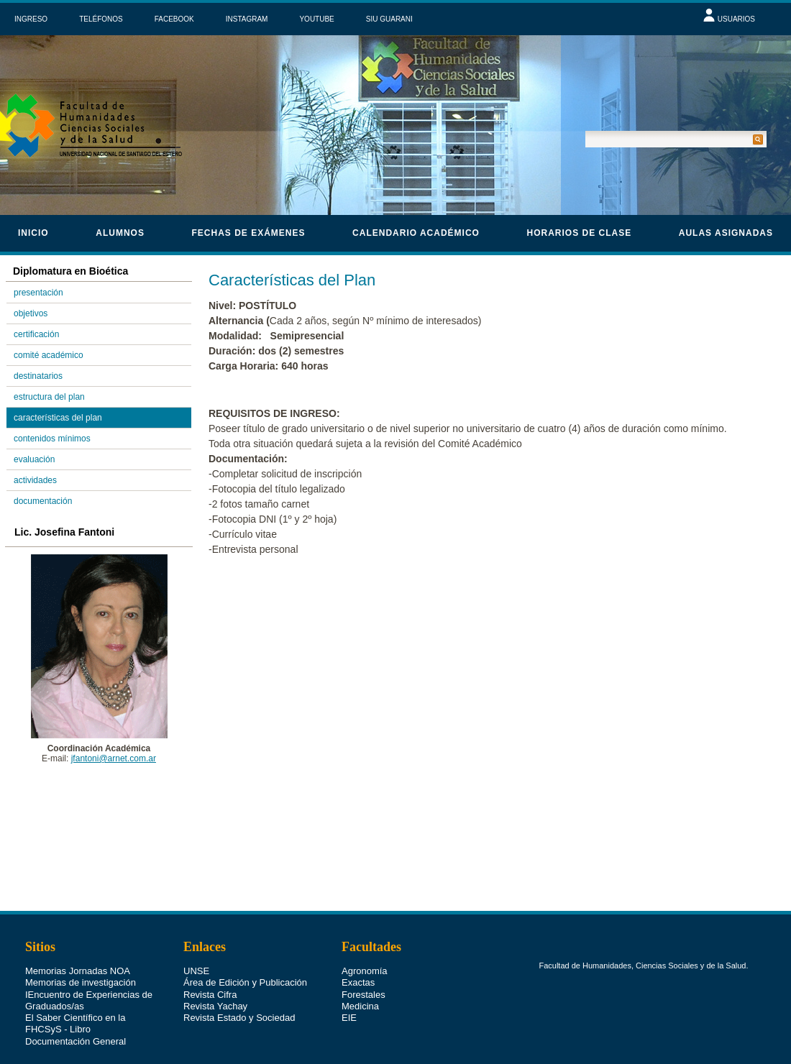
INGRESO (30, 19)
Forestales (363, 970)
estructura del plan (49, 397)
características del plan (58, 418)
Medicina (360, 981)
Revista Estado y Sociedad (239, 993)
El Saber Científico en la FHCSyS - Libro (75, 999)
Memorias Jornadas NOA (77, 946)
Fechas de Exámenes (248, 233)
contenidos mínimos (52, 439)
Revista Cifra (210, 970)
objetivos (30, 313)
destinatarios (38, 376)
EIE (349, 993)
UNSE (196, 946)
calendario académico (416, 233)
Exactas (358, 958)
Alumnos (120, 233)
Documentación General (75, 1017)
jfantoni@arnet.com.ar (113, 758)
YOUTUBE (316, 19)
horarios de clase (579, 233)
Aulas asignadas (726, 233)
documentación (43, 501)
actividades (35, 480)
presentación (38, 293)
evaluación (34, 459)
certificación (36, 334)
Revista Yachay (215, 981)
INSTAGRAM (247, 19)
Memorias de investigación (80, 958)
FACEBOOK (174, 19)
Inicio (33, 233)
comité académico (48, 355)
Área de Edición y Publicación (245, 958)
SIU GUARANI (389, 19)
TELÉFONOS (101, 19)
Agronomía (365, 946)
